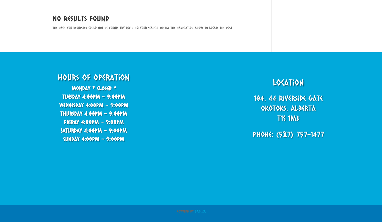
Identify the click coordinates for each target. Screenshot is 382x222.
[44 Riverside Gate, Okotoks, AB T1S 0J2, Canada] (191, 114)
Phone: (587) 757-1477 (288, 134)
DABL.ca (200, 211)
